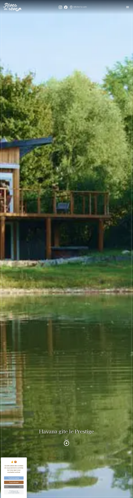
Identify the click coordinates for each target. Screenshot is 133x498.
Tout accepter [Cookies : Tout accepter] (13, 478)
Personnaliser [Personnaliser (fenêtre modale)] (14, 487)
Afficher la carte (78, 7)
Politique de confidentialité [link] (13, 492)
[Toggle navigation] (127, 7)
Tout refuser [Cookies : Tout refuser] (14, 482)
